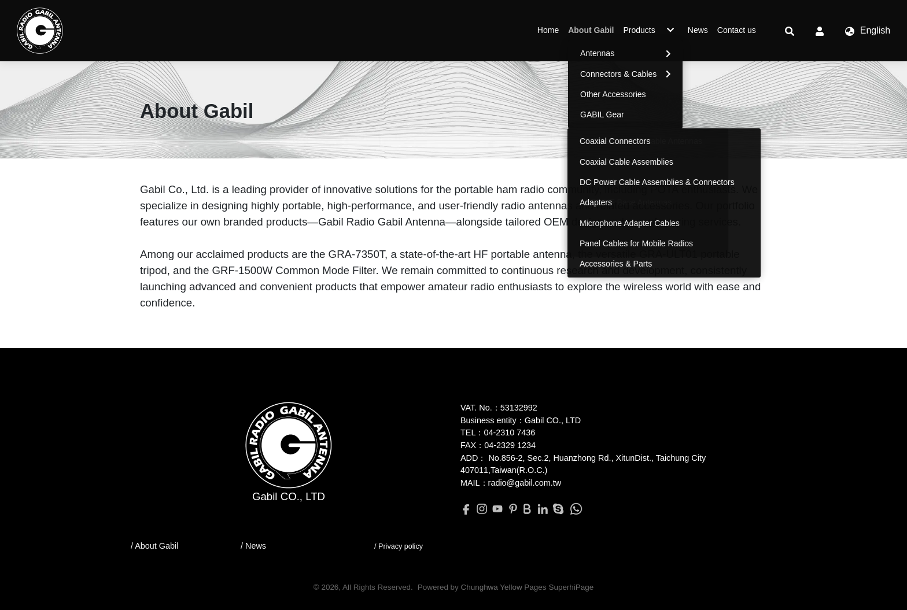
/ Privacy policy (398, 546)
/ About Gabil (154, 545)
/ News (253, 545)
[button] (790, 31)
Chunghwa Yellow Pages (504, 587)
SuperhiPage (570, 587)
